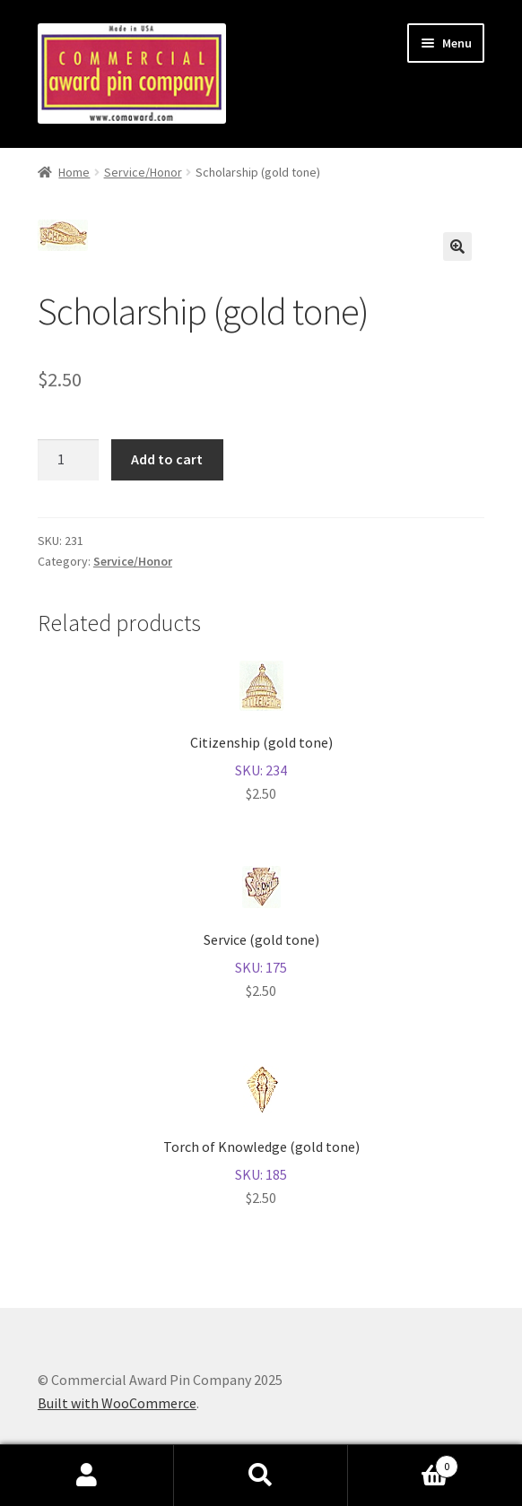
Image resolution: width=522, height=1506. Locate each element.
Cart (403, 1462)
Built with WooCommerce (117, 1403)
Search (261, 1475)
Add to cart (167, 459)
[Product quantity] (68, 459)
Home (74, 172)
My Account (87, 1475)
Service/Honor (143, 172)
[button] (457, 246)
